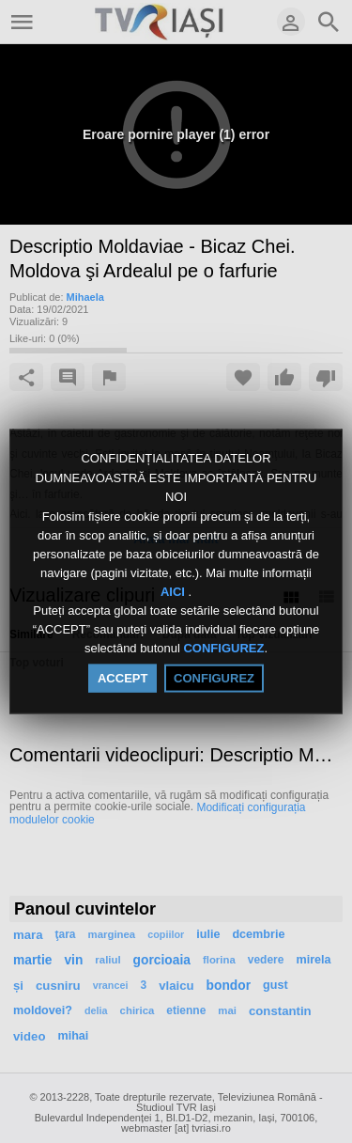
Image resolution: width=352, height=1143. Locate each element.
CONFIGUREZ (223, 648)
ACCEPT (122, 677)
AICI (175, 592)
